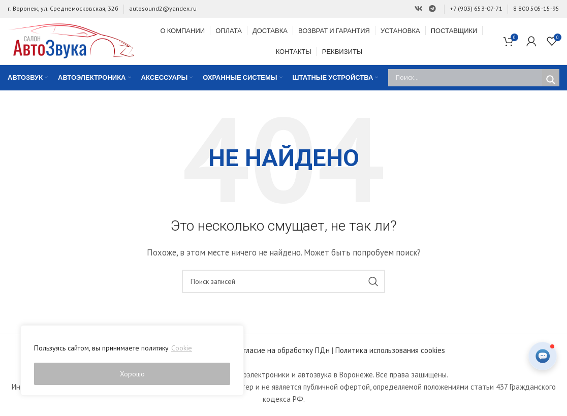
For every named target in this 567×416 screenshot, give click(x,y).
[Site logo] (71, 40)
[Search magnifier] (550, 80)
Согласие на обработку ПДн (283, 351)
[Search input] (468, 78)
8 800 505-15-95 (536, 8)
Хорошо (132, 373)
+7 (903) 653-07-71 (476, 8)
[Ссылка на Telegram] (432, 9)
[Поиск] (283, 282)
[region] (132, 361)
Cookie (181, 348)
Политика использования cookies (390, 351)
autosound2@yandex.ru (163, 8)
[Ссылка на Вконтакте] (419, 9)
